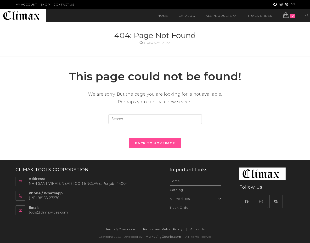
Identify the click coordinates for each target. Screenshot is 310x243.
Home (175, 181)
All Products (195, 199)
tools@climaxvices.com (48, 212)
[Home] (141, 43)
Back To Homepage (155, 143)
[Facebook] (246, 201)
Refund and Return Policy (162, 229)
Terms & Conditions (120, 229)
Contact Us (63, 4)
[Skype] (275, 201)
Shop (45, 4)
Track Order (180, 208)
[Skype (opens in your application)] (287, 4)
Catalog (176, 190)
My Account (26, 4)
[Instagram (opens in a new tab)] (281, 4)
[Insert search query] (155, 119)
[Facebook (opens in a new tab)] (275, 4)
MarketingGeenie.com (163, 236)
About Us (197, 229)
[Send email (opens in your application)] (292, 4)
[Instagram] (261, 201)
